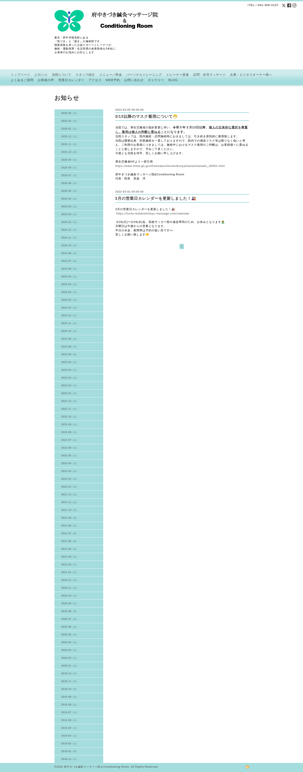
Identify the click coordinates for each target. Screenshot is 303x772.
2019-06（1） (69, 720)
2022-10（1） (69, 416)
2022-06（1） (69, 447)
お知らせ (41, 74)
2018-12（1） (69, 759)
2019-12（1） (69, 673)
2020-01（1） (69, 665)
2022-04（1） (69, 463)
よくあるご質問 (22, 80)
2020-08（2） (69, 611)
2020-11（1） (69, 588)
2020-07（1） (69, 619)
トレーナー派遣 (177, 74)
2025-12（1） (69, 136)
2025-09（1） (69, 159)
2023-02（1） (69, 385)
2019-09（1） (69, 696)
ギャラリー (156, 80)
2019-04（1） (69, 728)
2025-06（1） (69, 183)
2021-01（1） (69, 572)
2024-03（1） (69, 292)
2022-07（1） (69, 440)
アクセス (95, 80)
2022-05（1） (69, 455)
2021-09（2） (69, 517)
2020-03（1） (69, 650)
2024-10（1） (69, 245)
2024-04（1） (69, 284)
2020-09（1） (69, 603)
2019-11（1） (69, 681)
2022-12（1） (69, 401)
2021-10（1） (69, 510)
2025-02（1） (69, 214)
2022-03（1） (69, 471)
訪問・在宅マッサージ (209, 74)
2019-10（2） (69, 689)
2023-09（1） (69, 338)
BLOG (173, 80)
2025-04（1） (69, 198)
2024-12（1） (69, 230)
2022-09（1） (69, 424)
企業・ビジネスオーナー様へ (251, 74)
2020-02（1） (69, 658)
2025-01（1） (69, 222)
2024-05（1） (69, 276)
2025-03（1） (69, 206)
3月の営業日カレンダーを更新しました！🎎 (155, 198)
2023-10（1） (69, 331)
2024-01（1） (69, 307)
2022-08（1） (69, 432)
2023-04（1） (69, 370)
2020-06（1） (69, 626)
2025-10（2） (69, 152)
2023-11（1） (69, 323)
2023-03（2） (69, 377)
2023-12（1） (69, 315)
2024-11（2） (69, 237)
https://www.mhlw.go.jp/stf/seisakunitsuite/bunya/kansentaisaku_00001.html (170, 166)
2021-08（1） (69, 525)
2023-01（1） (69, 393)
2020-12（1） (69, 580)
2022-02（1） (69, 479)
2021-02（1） (69, 564)
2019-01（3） (69, 751)
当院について (61, 74)
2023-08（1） (69, 346)
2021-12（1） (69, 494)
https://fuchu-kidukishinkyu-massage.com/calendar (152, 213)
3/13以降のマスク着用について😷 (146, 116)
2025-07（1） (69, 175)
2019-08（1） (69, 704)
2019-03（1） (69, 735)
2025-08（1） (69, 167)
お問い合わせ (134, 80)
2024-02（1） (69, 300)
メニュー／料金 (110, 74)
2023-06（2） (69, 354)
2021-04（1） (69, 549)
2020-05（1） (69, 634)
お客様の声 (46, 80)
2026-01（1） (69, 128)
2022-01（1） (69, 486)
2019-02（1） (69, 743)
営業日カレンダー (71, 80)
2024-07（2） (69, 261)
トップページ (20, 74)
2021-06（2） (69, 541)
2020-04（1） (69, 642)
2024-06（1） (69, 268)
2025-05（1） (69, 191)
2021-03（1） (69, 556)
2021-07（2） (69, 533)
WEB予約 (113, 80)
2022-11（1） (69, 409)
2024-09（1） (69, 253)
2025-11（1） (69, 144)
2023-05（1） (69, 362)
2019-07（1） (69, 712)
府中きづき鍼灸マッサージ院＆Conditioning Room (96, 766)
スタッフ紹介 (85, 74)
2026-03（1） (69, 113)
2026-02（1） (69, 121)
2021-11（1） (69, 502)
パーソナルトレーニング (144, 74)
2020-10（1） (69, 595)
